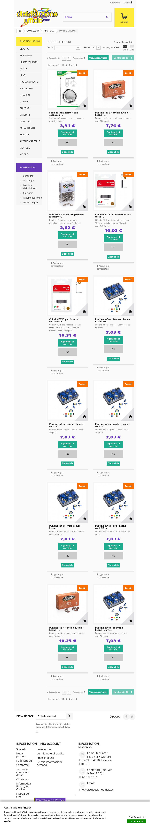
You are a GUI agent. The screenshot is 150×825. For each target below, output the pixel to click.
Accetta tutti (137, 821)
